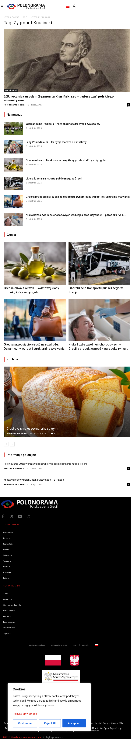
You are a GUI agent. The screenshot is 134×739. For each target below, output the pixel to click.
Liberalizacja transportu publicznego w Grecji (54, 178)
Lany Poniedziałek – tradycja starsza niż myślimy (56, 142)
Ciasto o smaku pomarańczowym (32, 428)
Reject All (50, 723)
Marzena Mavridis (14, 468)
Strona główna (11, 17)
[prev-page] (6, 444)
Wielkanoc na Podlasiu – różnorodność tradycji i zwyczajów (63, 123)
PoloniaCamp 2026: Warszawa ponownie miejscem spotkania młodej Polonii (45, 463)
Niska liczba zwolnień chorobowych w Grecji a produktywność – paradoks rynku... (76, 214)
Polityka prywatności (25, 713)
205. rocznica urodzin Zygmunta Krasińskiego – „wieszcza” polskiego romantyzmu (59, 98)
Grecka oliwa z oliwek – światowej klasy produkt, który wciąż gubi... (67, 160)
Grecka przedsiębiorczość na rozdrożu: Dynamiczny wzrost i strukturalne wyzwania (78, 196)
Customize (25, 723)
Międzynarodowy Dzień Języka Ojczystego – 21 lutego (34, 479)
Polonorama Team (14, 104)
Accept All (74, 723)
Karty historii (11, 90)
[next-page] (12, 444)
